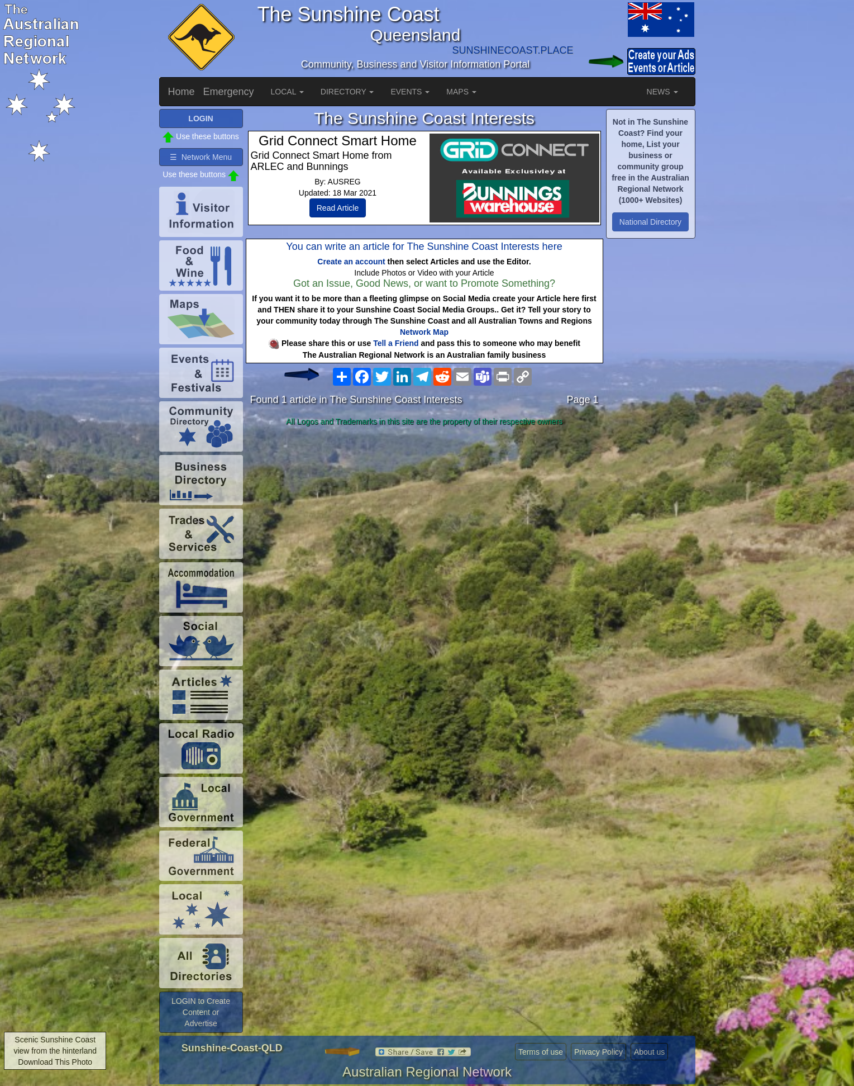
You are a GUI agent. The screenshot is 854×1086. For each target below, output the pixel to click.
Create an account (351, 261)
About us (649, 1051)
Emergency (228, 91)
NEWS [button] (662, 91)
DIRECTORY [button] (347, 91)
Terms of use (540, 1051)
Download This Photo (55, 1061)
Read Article (338, 207)
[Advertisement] (424, 518)
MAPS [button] (461, 91)
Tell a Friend (395, 343)
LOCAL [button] (287, 91)
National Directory (650, 221)
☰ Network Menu (201, 157)
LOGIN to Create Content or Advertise (200, 1012)
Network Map (424, 332)
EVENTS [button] (410, 91)
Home (181, 91)
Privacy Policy (598, 1051)
